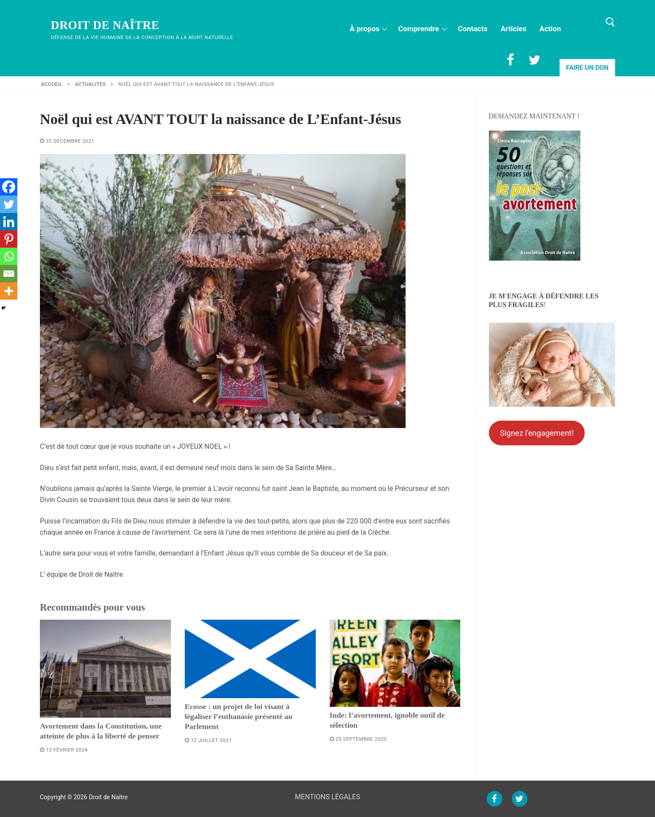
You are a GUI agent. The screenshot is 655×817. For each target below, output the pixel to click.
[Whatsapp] (8, 256)
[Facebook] (510, 60)
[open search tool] (610, 22)
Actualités (90, 84)
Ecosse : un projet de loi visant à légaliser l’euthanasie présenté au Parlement (238, 716)
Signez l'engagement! (536, 433)
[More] (8, 291)
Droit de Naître (105, 25)
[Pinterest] (8, 239)
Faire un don (587, 68)
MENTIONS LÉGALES (327, 797)
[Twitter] (534, 60)
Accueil (52, 84)
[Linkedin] (8, 221)
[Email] (8, 273)
